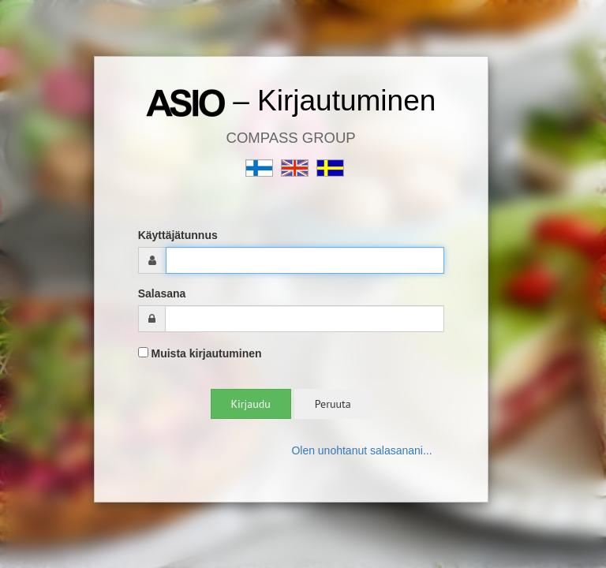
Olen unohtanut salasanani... (361, 450)
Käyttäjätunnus (178, 235)
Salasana (162, 293)
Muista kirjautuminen (200, 353)
